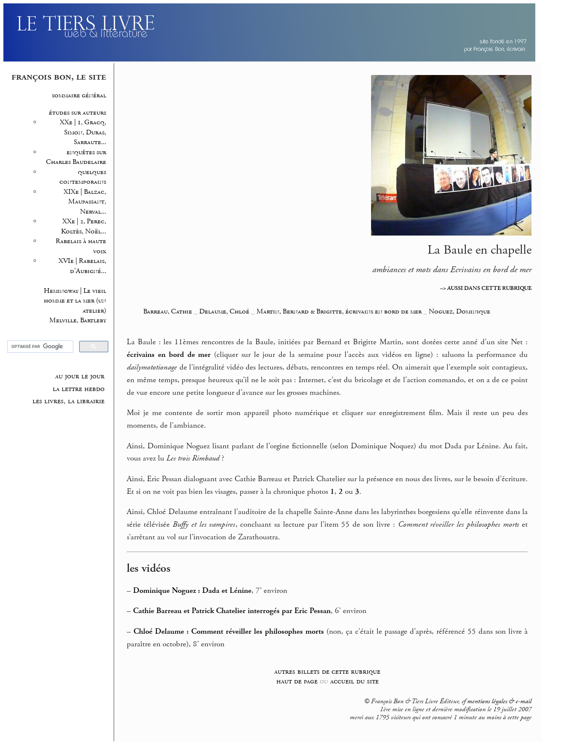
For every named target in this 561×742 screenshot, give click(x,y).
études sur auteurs (77, 112)
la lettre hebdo (78, 389)
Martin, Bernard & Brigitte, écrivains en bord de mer (339, 311)
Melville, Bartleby (77, 320)
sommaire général (79, 95)
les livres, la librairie (68, 401)
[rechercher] (39, 347)
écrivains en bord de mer (169, 355)
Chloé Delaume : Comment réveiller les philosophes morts (229, 632)
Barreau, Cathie (167, 311)
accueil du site (354, 681)
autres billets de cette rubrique (327, 671)
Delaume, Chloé (225, 311)
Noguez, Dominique (459, 311)
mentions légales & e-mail (499, 701)
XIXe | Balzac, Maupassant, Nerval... (85, 202)
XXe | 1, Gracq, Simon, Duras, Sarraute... (83, 132)
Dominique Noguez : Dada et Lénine (192, 591)
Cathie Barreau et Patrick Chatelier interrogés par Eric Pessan (232, 611)
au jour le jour (79, 376)
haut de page (297, 681)
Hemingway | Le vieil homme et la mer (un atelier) (75, 301)
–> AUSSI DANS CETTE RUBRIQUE (486, 288)
